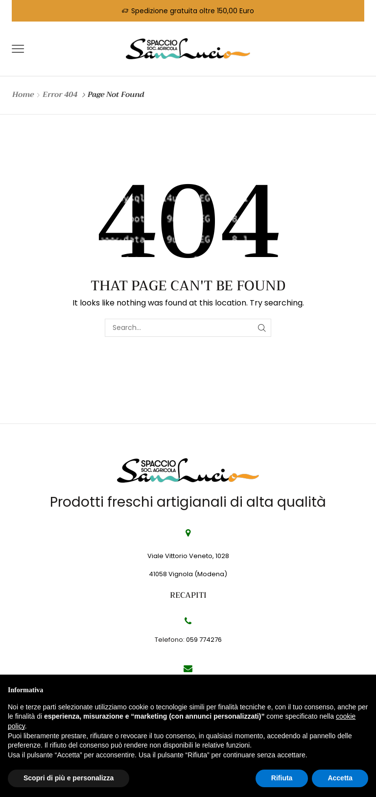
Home (23, 94)
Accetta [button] (340, 778)
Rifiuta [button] (282, 778)
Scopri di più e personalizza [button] (69, 778)
